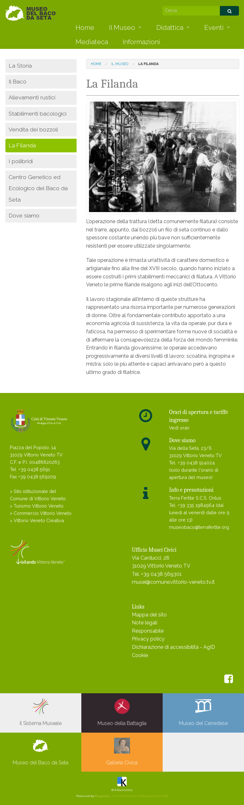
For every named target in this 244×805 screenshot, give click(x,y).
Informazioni (141, 42)
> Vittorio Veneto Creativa (37, 520)
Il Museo (122, 27)
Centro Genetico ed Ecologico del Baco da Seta (38, 188)
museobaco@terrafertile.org (199, 527)
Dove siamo (24, 215)
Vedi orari (179, 427)
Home (85, 27)
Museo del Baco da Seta (40, 752)
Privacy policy (148, 639)
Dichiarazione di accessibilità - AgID (173, 647)
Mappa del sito (149, 615)
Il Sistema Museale (41, 712)
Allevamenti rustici (32, 97)
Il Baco (17, 81)
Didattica (169, 27)
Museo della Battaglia (122, 712)
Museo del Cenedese (203, 712)
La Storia (20, 65)
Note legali (144, 623)
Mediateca (92, 42)
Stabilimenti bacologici (37, 113)
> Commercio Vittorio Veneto (40, 513)
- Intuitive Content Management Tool (131, 796)
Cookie (140, 655)
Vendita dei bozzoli (33, 129)
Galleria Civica (122, 752)
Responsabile (148, 631)
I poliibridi (21, 161)
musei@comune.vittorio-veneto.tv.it (173, 582)
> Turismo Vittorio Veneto (37, 506)
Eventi (214, 27)
